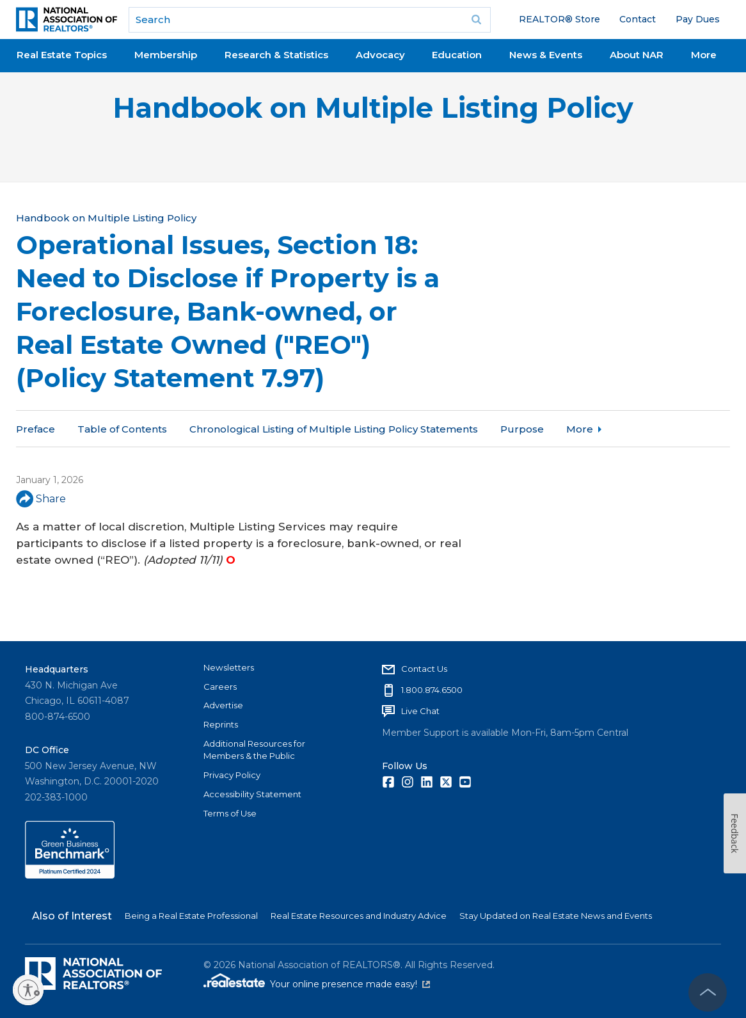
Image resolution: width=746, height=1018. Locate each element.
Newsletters (228, 667)
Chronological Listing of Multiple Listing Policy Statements (333, 429)
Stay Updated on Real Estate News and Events (555, 916)
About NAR (636, 55)
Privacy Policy (231, 775)
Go (476, 20)
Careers (220, 686)
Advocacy (380, 55)
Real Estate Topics (62, 55)
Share (41, 498)
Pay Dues (698, 19)
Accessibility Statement (252, 794)
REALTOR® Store (559, 19)
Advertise (223, 705)
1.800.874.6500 (432, 690)
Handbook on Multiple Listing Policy (373, 108)
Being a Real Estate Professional (191, 916)
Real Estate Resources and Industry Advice (359, 916)
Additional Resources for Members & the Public (254, 749)
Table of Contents (122, 429)
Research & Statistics (276, 55)
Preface (35, 429)
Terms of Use (230, 813)
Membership (165, 55)
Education (457, 55)
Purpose (522, 429)
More (704, 55)
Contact (637, 19)
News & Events (545, 55)
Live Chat (420, 711)
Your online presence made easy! (350, 984)
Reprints (220, 724)
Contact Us (424, 669)
